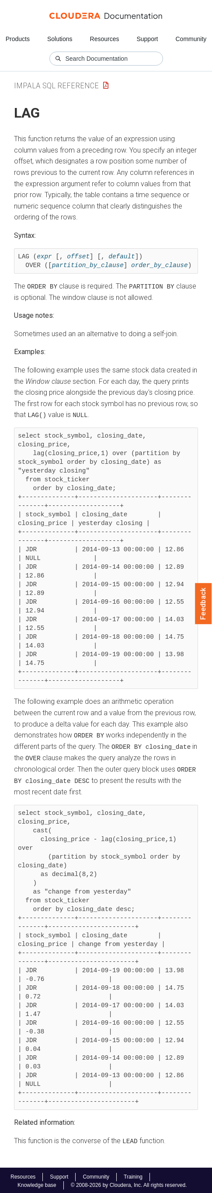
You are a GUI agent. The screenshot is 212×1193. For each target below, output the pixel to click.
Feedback (203, 604)
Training (133, 1175)
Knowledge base (36, 1183)
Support (147, 38)
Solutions (60, 38)
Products (18, 38)
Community (191, 38)
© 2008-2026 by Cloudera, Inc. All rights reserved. (129, 1183)
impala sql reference (56, 85)
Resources (104, 38)
